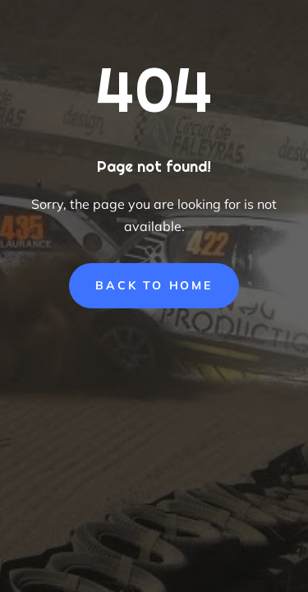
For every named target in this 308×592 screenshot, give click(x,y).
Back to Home (154, 285)
